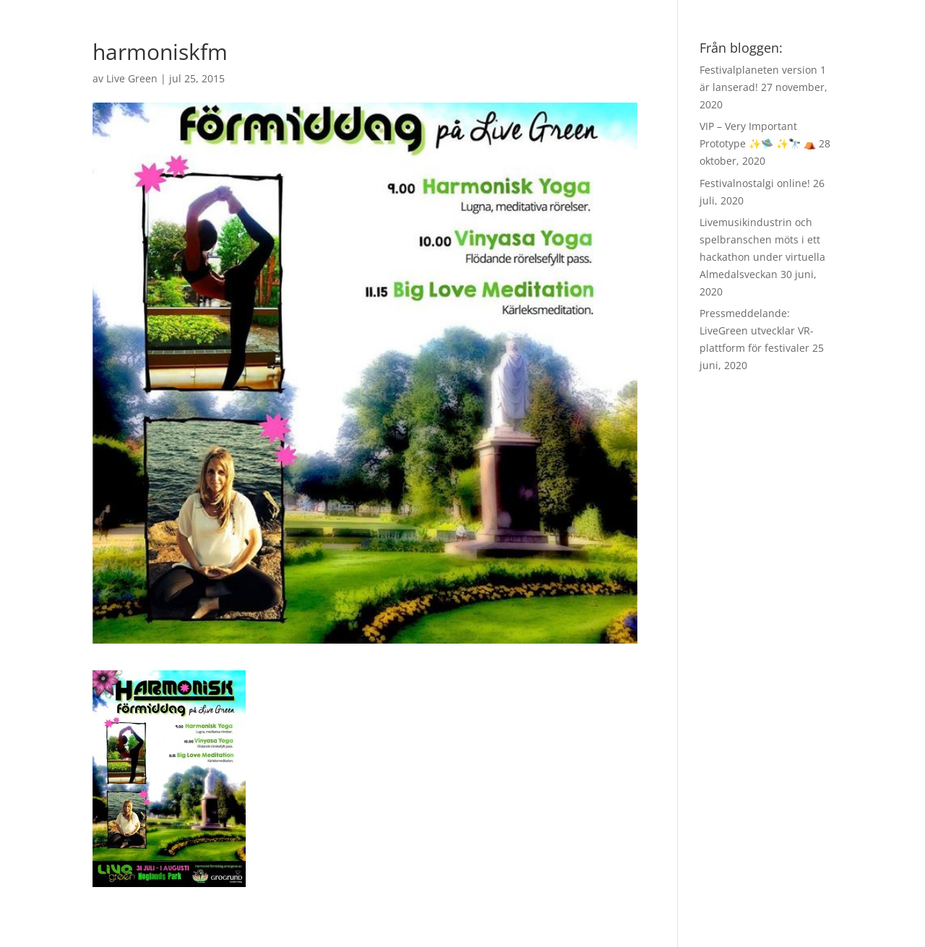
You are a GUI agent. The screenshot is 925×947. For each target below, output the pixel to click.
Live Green (132, 78)
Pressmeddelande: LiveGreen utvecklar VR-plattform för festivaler (757, 330)
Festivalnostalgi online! (755, 183)
